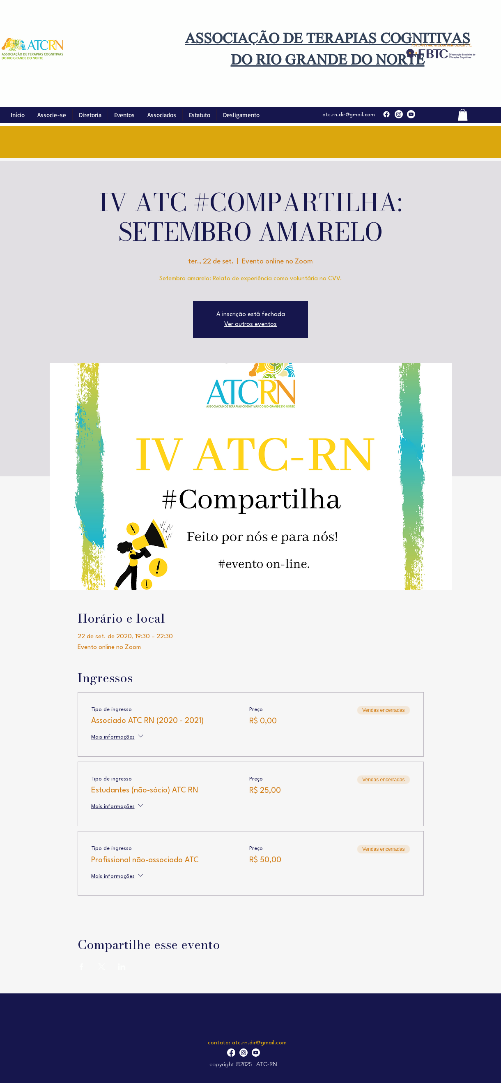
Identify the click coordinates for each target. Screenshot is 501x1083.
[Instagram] (399, 114)
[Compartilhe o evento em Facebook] (81, 966)
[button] (463, 115)
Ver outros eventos (250, 324)
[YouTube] (411, 114)
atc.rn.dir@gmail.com (348, 115)
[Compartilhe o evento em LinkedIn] (122, 966)
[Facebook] (386, 114)
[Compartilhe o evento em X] (102, 966)
